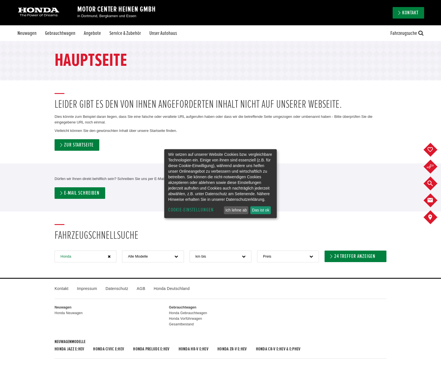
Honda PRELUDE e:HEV (151, 349)
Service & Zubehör (125, 33)
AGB (141, 288)
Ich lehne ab (236, 210)
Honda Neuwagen (69, 313)
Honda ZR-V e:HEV (232, 349)
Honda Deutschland (172, 288)
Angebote (92, 33)
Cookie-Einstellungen (191, 210)
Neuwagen (27, 33)
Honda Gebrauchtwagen (188, 313)
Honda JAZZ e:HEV (69, 349)
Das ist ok (260, 210)
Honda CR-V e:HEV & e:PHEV (278, 349)
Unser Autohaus (163, 33)
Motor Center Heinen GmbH (116, 9)
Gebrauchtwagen (60, 33)
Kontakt (410, 12)
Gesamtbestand (181, 324)
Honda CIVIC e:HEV (108, 349)
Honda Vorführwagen (185, 319)
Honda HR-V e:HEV (193, 349)
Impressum (87, 288)
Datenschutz (116, 288)
